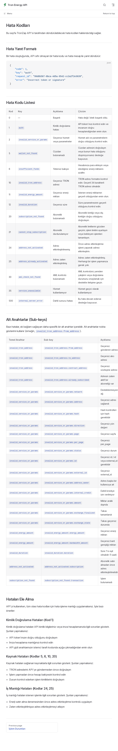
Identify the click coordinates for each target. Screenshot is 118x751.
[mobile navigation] (113, 5)
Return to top (109, 13)
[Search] (104, 5)
